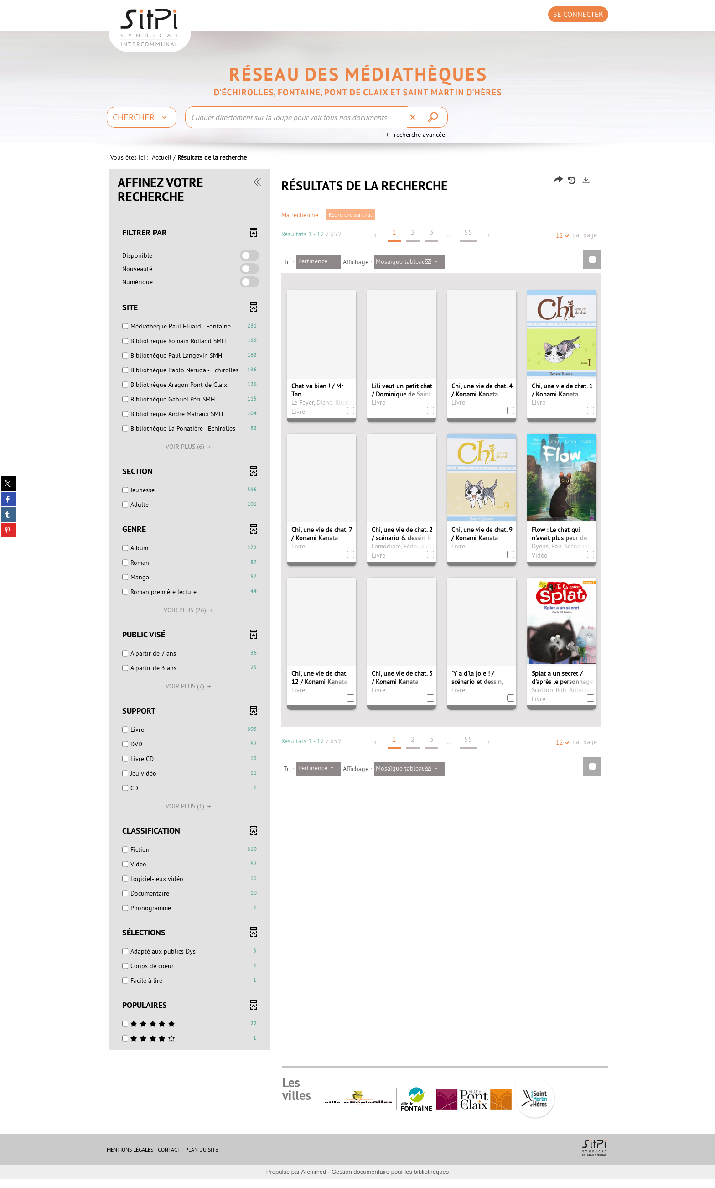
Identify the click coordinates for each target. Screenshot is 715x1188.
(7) (190, 695)
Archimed (313, 1181)
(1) (190, 815)
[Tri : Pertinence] (318, 271)
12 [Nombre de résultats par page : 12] (561, 245)
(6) (190, 456)
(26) (190, 619)
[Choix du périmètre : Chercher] (141, 117)
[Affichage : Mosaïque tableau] (409, 271)
